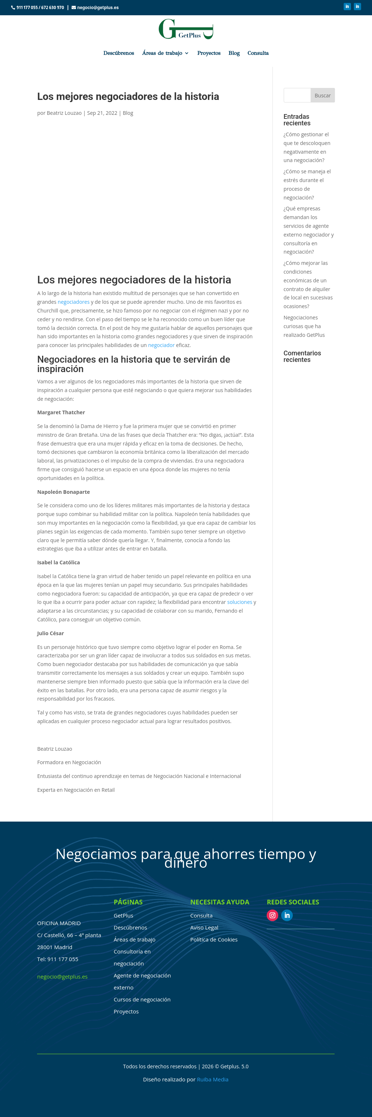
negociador (161, 345)
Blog (234, 53)
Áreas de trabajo (162, 53)
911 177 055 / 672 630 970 (40, 7)
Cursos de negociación (142, 999)
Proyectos (209, 53)
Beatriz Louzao (64, 112)
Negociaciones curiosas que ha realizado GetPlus (304, 326)
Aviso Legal (204, 927)
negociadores (74, 301)
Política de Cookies (214, 939)
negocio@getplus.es (98, 7)
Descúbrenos (118, 53)
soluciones (239, 601)
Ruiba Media (213, 1079)
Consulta (258, 53)
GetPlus (123, 915)
